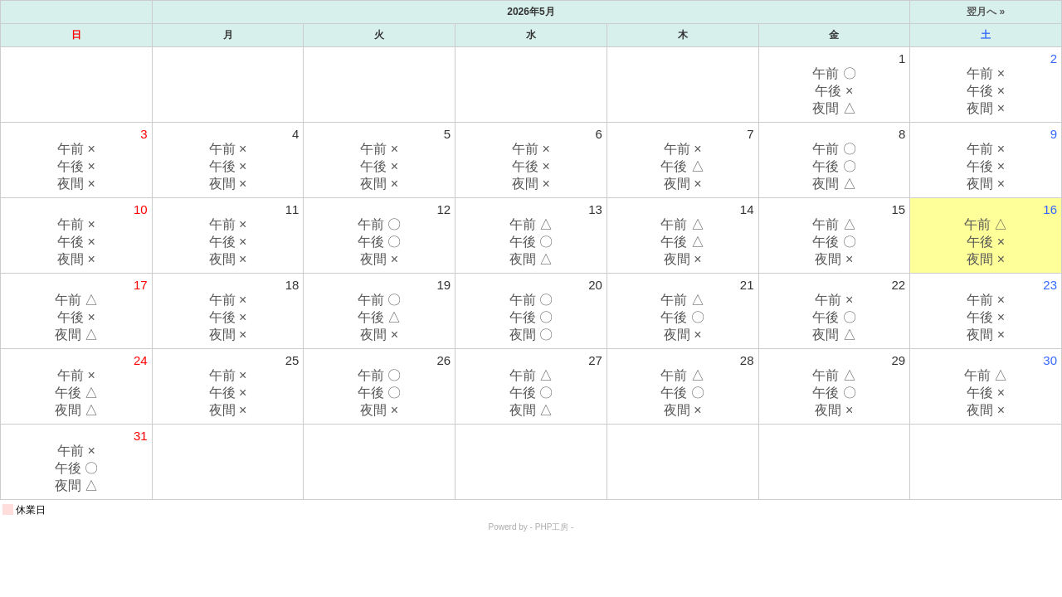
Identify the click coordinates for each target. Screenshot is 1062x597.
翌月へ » (986, 11)
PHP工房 (552, 526)
